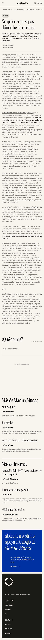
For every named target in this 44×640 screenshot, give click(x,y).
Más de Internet (14, 464)
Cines (10, 9)
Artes (5, 9)
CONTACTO (9, 620)
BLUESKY (8, 609)
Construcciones (19, 9)
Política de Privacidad (23, 594)
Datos (38, 9)
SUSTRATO (8, 629)
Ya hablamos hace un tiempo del (18, 113)
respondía (10, 200)
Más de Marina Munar (20, 400)
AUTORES (8, 624)
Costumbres (30, 9)
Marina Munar (9, 45)
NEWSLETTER (9, 601)
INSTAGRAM (9, 605)
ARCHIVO (8, 633)
